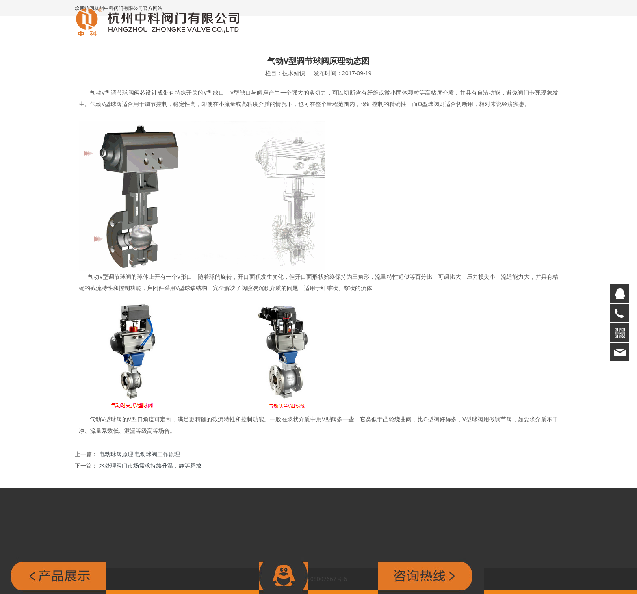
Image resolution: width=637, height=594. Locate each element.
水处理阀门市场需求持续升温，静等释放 (150, 465)
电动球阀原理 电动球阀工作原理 (139, 454)
